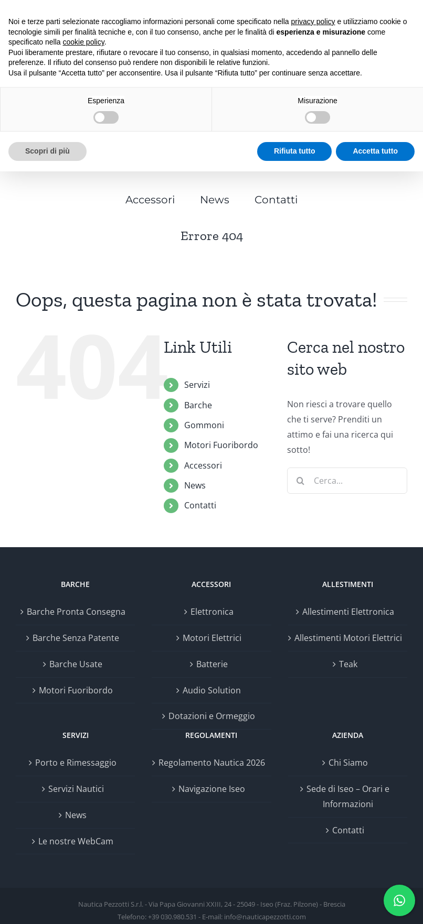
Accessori (203, 465)
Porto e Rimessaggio (76, 762)
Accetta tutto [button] (375, 151)
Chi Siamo (348, 762)
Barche (198, 405)
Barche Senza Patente (76, 638)
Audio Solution (212, 690)
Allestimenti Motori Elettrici (348, 638)
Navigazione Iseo (211, 789)
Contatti (200, 505)
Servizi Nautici (76, 789)
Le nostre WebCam (75, 841)
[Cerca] (300, 481)
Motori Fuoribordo (221, 445)
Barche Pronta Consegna (76, 611)
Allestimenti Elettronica (348, 611)
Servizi (197, 384)
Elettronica (212, 611)
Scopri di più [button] (47, 151)
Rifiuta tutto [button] (294, 151)
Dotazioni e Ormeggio (211, 716)
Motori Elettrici (212, 638)
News (195, 485)
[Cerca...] (347, 481)
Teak (348, 664)
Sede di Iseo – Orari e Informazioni (347, 796)
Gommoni (204, 425)
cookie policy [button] (83, 42)
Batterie (212, 664)
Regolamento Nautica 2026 (211, 762)
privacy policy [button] (313, 21)
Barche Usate (75, 664)
